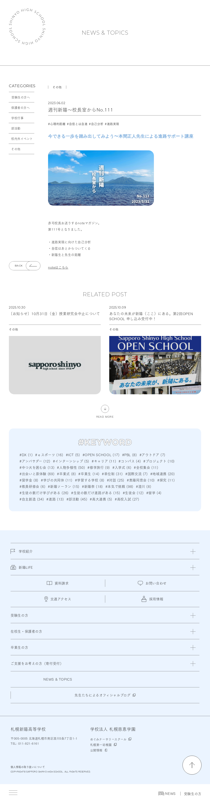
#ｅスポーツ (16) (49, 454)
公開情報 (96, 750)
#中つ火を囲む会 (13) (36, 467)
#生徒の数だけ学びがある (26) (44, 492)
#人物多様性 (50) (71, 467)
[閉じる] (193, 551)
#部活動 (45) (76, 499)
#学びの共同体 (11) (56, 480)
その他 (16, 149)
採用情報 (152, 599)
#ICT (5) (73, 454)
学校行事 (17, 118)
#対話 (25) (115, 480)
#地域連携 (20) (162, 473)
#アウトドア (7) (152, 454)
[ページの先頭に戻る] (192, 765)
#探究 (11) (166, 480)
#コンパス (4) (130, 461)
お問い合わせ (152, 583)
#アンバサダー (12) (34, 461)
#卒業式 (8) (66, 473)
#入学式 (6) (121, 467)
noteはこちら (58, 267)
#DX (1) (26, 454)
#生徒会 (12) (133, 492)
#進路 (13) (55, 499)
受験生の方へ (20, 97)
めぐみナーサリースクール (108, 739)
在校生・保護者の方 (26, 631)
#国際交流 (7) (136, 473)
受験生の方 (193, 793)
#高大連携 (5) (101, 499)
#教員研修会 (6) (32, 486)
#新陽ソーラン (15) (63, 486)
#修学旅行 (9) (98, 467)
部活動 (16, 128)
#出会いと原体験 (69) (36, 473)
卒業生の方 (19, 647)
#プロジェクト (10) (159, 461)
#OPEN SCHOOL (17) (101, 454)
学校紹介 (22, 553)
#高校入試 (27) (127, 499)
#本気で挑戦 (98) (119, 486)
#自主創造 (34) (31, 499)
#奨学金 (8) (28, 480)
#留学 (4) (154, 492)
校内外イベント (22, 138)
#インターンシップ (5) (71, 461)
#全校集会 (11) (146, 467)
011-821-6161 (28, 743)
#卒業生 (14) (88, 473)
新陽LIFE (22, 569)
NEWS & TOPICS (105, 32)
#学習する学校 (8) (89, 480)
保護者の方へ (20, 107)
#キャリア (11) (104, 461)
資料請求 (58, 583)
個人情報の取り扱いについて (28, 767)
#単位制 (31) (112, 473)
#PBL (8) (129, 454)
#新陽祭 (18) (92, 486)
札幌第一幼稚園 (101, 744)
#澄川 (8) (143, 486)
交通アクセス (57, 599)
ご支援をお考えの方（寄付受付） (37, 663)
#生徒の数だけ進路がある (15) (95, 492)
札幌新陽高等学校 (27, 26)
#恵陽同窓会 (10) (141, 480)
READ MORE (105, 416)
